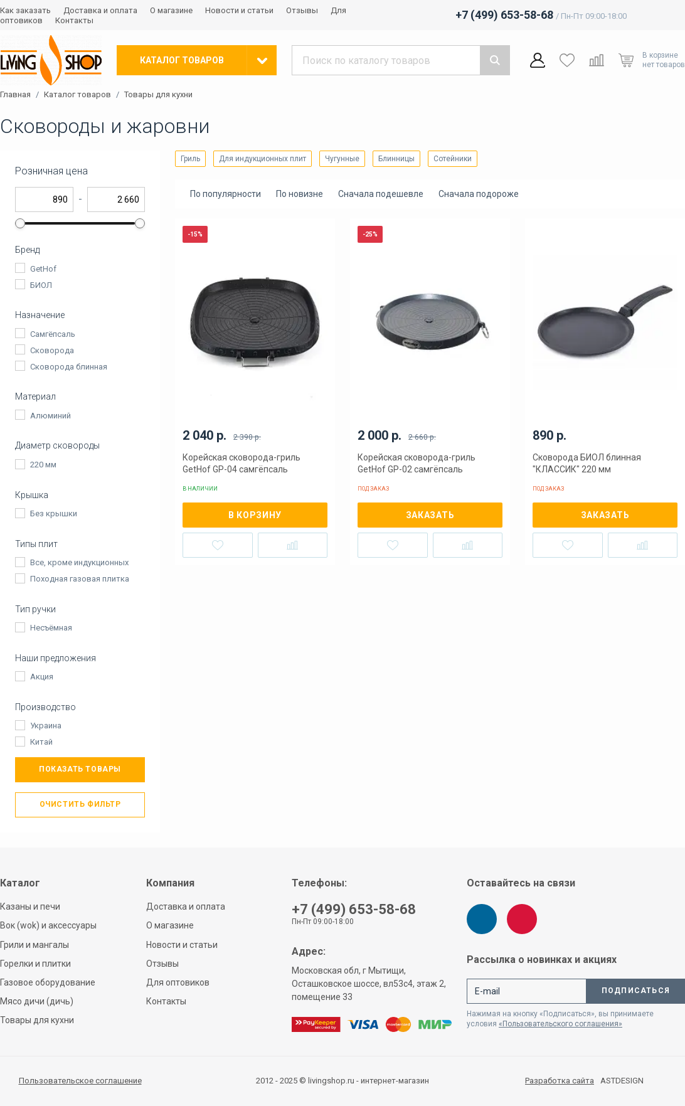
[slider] (20, 223)
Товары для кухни (158, 94)
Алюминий (50, 416)
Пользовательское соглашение (80, 1080)
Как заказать (25, 10)
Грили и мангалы (34, 945)
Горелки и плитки (35, 964)
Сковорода (52, 350)
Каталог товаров (77, 94)
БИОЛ (41, 285)
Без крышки (53, 513)
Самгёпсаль (52, 334)
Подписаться (636, 990)
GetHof (43, 269)
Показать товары (80, 769)
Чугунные (342, 158)
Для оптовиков (178, 982)
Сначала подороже (478, 193)
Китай (41, 742)
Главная (15, 94)
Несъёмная (51, 628)
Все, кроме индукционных (79, 562)
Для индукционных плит (262, 158)
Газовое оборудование (47, 982)
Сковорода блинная (68, 367)
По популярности (225, 193)
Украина (45, 725)
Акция (41, 677)
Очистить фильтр (80, 804)
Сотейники (452, 158)
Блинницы (396, 158)
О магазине (171, 10)
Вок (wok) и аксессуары (48, 925)
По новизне (299, 193)
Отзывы (302, 10)
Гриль (190, 158)
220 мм (43, 464)
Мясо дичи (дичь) (36, 1001)
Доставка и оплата (100, 10)
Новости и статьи (239, 10)
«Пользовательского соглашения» (560, 1023)
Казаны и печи (30, 906)
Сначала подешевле (380, 193)
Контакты (74, 20)
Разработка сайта (559, 1081)
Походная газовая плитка (79, 579)
